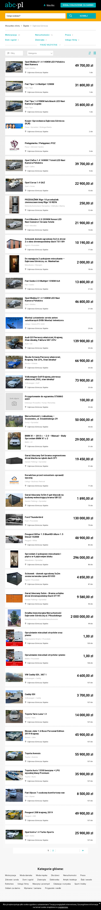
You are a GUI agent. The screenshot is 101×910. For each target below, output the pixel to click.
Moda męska (41, 875)
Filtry (11, 53)
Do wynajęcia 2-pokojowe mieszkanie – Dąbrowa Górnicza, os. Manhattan (45, 260)
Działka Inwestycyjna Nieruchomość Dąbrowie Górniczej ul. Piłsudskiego (44, 614)
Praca (68, 35)
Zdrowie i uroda (12, 880)
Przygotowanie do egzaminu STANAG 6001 (40, 397)
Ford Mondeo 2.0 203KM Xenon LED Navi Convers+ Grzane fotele (44, 220)
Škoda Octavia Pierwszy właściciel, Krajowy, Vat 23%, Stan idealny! (44, 358)
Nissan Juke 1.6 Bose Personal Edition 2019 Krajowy (41, 732)
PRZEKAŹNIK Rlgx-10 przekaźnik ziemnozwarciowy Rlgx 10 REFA (42, 201)
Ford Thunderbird (34, 517)
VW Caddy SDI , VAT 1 (36, 674)
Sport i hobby (80, 884)
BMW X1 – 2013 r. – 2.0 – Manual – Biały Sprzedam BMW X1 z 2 (43, 437)
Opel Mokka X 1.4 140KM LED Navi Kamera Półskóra (43, 299)
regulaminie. (63, 907)
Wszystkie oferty (12, 26)
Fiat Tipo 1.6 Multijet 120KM (40, 84)
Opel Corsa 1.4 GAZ (35, 182)
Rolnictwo (9, 884)
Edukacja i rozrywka (62, 884)
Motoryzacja (11, 35)
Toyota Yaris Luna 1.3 (36, 714)
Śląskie (26, 26)
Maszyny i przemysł (41, 884)
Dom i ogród (10, 40)
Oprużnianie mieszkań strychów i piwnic (43, 653)
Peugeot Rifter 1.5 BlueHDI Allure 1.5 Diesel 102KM (44, 535)
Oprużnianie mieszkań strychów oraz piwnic (45, 634)
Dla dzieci (55, 875)
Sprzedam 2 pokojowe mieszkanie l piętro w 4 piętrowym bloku (44, 555)
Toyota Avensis (33, 753)
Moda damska (26, 875)
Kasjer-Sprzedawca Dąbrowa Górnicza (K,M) (40, 122)
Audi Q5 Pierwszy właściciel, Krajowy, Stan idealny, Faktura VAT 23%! (45, 338)
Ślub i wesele (86, 880)
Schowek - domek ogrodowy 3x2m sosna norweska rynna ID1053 (43, 575)
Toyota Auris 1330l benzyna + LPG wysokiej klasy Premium (43, 771)
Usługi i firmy (71, 40)
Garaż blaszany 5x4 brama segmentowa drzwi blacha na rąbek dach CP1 (44, 456)
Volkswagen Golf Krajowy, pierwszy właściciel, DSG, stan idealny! (44, 378)
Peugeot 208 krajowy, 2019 (39, 812)
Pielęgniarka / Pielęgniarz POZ (41, 143)
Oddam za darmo (12, 888)
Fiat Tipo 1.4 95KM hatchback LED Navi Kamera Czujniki (43, 102)
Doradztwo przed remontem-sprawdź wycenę (45, 476)
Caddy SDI (30, 694)
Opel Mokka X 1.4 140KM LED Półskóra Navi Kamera (40, 63)
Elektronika (54, 880)
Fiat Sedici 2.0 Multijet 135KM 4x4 (43, 281)
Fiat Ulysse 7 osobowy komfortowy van (44, 791)
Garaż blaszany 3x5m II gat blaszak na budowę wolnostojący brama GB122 (45, 496)
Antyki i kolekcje (70, 880)
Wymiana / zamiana (32, 888)
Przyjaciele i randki (53, 888)
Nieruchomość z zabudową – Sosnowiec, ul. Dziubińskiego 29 (42, 417)
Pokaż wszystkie (48, 45)
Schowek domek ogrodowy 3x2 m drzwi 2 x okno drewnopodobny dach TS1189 (45, 239)
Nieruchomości (42, 35)
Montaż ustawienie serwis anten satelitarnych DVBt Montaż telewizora (45, 319)
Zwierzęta (39, 40)
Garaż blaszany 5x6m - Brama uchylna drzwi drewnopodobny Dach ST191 (45, 594)
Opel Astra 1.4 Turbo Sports (40, 832)
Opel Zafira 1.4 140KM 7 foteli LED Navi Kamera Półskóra (43, 161)
